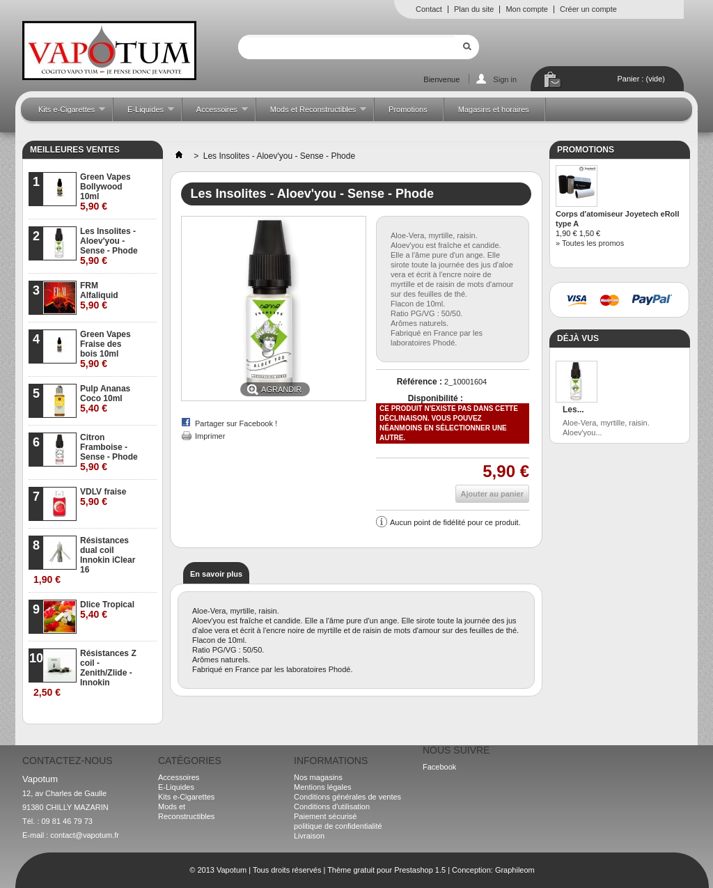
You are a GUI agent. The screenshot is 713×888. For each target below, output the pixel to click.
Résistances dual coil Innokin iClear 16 (84, 560)
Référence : (419, 382)
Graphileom (515, 870)
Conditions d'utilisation (332, 806)
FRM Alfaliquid (99, 296)
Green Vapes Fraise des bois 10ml (105, 349)
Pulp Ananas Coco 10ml (105, 399)
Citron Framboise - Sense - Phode (109, 452)
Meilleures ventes (75, 150)
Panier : (641, 79)
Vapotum (231, 870)
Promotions (408, 109)
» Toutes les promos (590, 243)
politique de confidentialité (338, 826)
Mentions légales (323, 787)
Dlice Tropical (107, 610)
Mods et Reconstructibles (311, 113)
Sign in (505, 79)
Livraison (309, 836)
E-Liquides (143, 113)
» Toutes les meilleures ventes (102, 713)
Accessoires (215, 113)
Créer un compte (588, 9)
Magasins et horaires (493, 109)
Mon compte (527, 9)
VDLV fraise (103, 497)
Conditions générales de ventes (347, 797)
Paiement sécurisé (325, 816)
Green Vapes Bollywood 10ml (105, 192)
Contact (429, 9)
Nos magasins (318, 777)
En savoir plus (216, 574)
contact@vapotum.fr (84, 835)
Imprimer (210, 436)
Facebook (439, 767)
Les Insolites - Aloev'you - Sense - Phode (109, 246)
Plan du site (474, 9)
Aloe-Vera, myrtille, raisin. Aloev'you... (606, 428)
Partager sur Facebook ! (236, 423)
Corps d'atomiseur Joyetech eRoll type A (617, 219)
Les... (573, 409)
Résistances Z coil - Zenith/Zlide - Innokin (84, 673)
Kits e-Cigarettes (64, 113)
